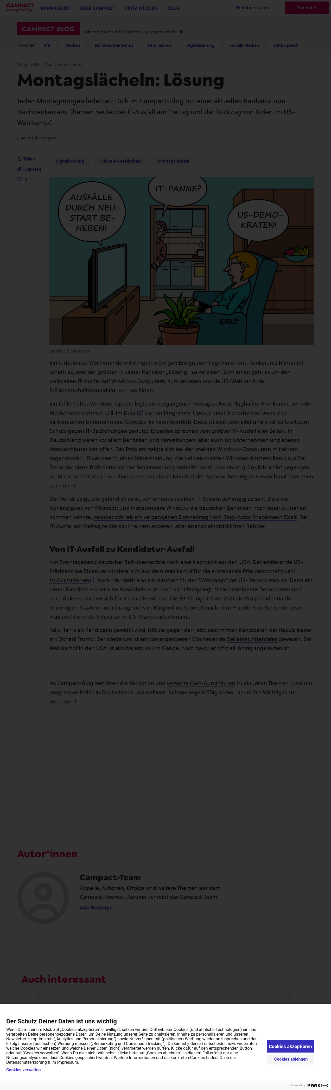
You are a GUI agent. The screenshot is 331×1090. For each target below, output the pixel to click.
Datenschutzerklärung (26, 1062)
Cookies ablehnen (291, 1059)
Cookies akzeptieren (290, 1046)
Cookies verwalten (23, 1070)
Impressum (67, 1062)
